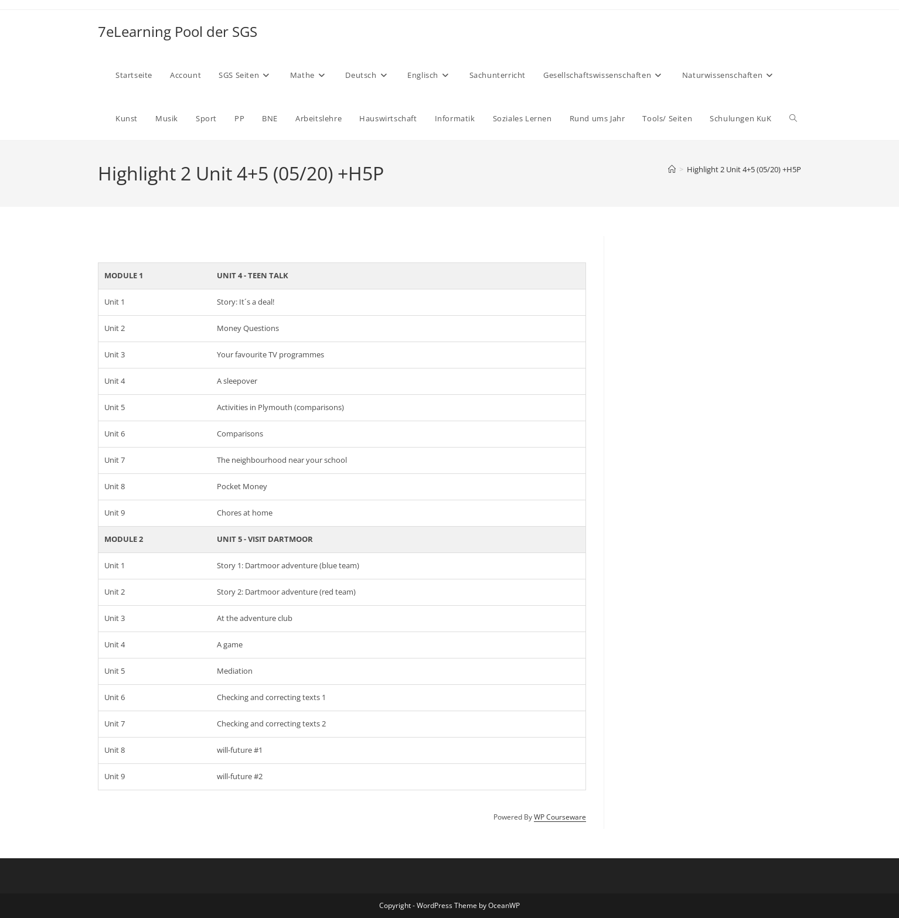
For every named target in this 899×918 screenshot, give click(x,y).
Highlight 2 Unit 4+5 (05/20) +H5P (744, 169)
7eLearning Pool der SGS (177, 31)
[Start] (672, 169)
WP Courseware (560, 817)
